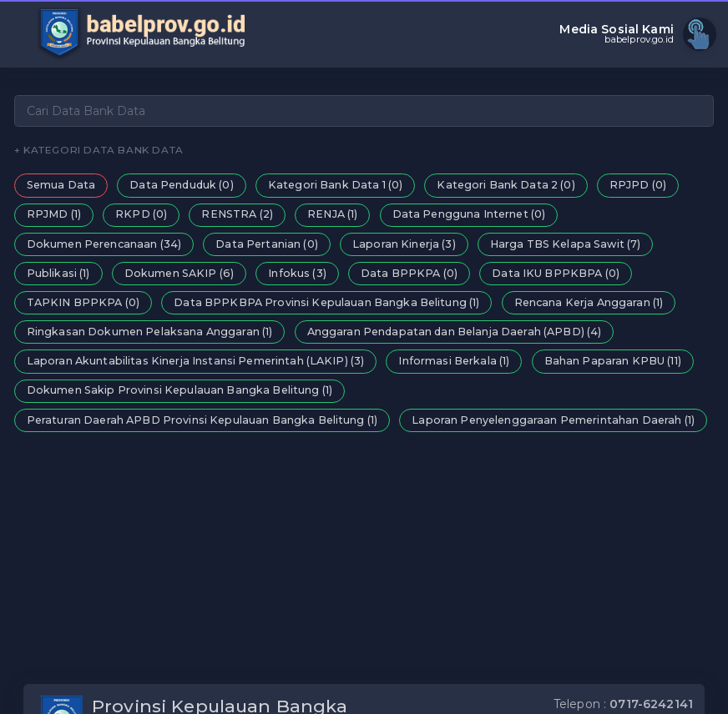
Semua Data (61, 184)
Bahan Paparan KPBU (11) (612, 360)
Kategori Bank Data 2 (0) (505, 184)
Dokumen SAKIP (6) (179, 273)
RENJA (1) (332, 214)
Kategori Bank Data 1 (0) (335, 184)
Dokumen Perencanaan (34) (104, 244)
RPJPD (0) (637, 184)
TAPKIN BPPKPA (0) (83, 302)
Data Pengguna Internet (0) (469, 214)
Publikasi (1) (58, 273)
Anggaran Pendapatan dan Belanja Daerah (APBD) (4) (454, 331)
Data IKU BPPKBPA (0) (555, 273)
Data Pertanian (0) (266, 244)
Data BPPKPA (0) (409, 273)
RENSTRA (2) (237, 214)
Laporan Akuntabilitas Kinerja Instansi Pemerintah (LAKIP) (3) (196, 360)
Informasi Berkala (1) (453, 360)
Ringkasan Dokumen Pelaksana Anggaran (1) (150, 331)
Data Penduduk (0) (181, 184)
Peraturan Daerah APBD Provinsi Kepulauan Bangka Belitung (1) (202, 420)
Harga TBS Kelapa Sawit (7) (565, 244)
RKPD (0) (141, 214)
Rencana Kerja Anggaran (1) (589, 302)
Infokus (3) (297, 273)
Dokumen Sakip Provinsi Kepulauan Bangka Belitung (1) (179, 390)
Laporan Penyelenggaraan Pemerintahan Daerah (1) (553, 420)
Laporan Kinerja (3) (404, 244)
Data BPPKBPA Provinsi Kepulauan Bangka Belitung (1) (326, 302)
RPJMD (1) (54, 214)
